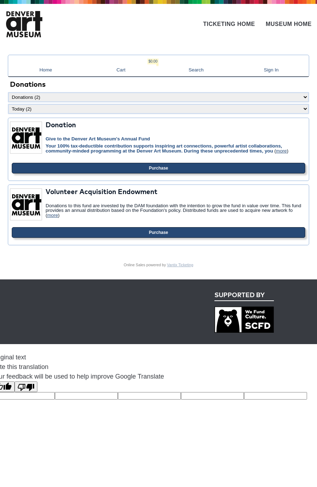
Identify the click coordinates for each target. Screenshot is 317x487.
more (281, 151)
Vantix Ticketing (180, 265)
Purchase (158, 168)
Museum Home (289, 24)
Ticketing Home (229, 24)
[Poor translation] (26, 386)
